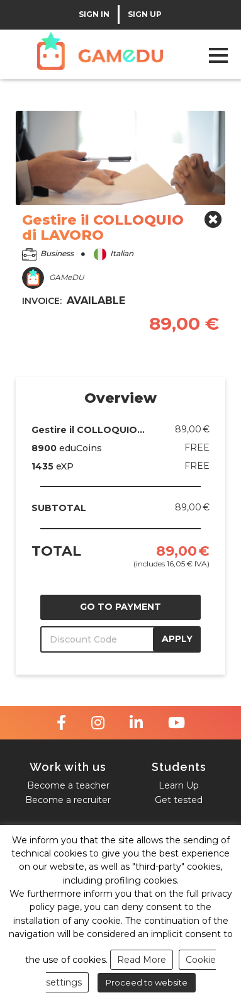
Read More (141, 959)
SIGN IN (94, 14)
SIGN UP (145, 14)
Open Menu (218, 55)
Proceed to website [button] (147, 982)
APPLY (177, 638)
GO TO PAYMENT (120, 606)
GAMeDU (53, 278)
